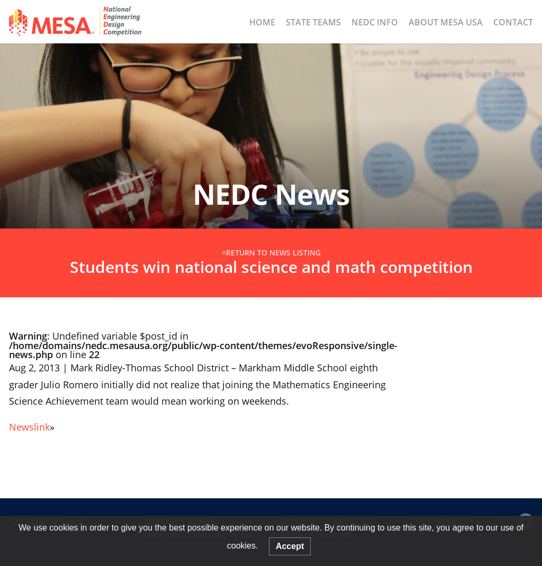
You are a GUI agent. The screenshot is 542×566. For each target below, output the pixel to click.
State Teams (313, 22)
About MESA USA (446, 22)
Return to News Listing (273, 253)
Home (262, 22)
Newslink (29, 427)
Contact (513, 22)
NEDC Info (374, 22)
